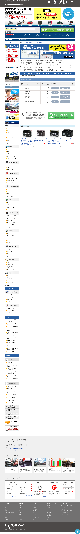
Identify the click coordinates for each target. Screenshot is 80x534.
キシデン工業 (10, 180)
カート (72, 2)
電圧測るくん (10, 308)
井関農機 (9, 278)
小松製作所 (10, 264)
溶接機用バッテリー (52, 503)
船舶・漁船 (10, 220)
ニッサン (20, 507)
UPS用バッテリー (37, 503)
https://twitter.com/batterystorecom (15, 448)
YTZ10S (55, 97)
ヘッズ (48, 509)
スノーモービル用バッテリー (67, 510)
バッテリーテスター (65, 514)
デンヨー (49, 514)
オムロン (9, 167)
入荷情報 (9, 362)
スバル (20, 510)
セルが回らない (11, 388)
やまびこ (49, 507)
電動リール (27, 35)
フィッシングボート (12, 218)
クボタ (9, 176)
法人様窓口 (55, 2)
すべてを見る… (11, 351)
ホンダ (9, 128)
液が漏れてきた (11, 397)
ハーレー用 (10, 297)
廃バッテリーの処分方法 (12, 345)
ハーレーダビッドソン (12, 138)
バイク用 (9, 294)
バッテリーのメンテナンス (12, 329)
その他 (8, 312)
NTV (41, 42)
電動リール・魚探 (12, 215)
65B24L (34, 34)
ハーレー (48, 34)
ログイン (12, 86)
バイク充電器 (19, 34)
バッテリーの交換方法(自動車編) (12, 372)
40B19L (29, 34)
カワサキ (9, 132)
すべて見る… (10, 143)
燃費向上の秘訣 (11, 340)
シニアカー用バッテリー (66, 507)
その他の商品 (64, 503)
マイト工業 (49, 517)
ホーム (49, 2)
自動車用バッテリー (24, 503)
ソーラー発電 (10, 224)
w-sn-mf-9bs (65, 88)
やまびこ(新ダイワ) (12, 178)
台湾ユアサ (37, 35)
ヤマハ (9, 130)
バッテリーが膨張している (12, 395)
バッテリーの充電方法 (12, 379)
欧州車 (9, 151)
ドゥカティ (7, 515)
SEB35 (43, 34)
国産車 (9, 149)
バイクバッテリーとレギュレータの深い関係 (12, 337)
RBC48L (39, 34)
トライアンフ (7, 517)
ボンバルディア (11, 207)
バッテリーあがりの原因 (12, 333)
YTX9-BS (55, 88)
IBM (34, 515)
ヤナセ (9, 238)
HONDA (38, 42)
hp (33, 512)
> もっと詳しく (14, 496)
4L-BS (25, 34)
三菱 (20, 514)
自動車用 (9, 299)
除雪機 (45, 35)
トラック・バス (11, 156)
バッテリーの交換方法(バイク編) (12, 369)
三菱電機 (35, 509)
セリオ (9, 193)
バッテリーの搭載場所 (12, 376)
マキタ (48, 510)
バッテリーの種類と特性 (12, 324)
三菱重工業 (10, 267)
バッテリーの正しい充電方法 (12, 320)
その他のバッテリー (10, 285)
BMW (8, 140)
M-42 (42, 35)
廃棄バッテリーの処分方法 (12, 365)
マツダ (20, 512)
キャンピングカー (61, 35)
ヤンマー (9, 240)
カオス (55, 34)
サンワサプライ (36, 517)
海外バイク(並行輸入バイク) (28, 42)
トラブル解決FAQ (12, 342)
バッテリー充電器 (64, 512)
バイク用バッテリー (10, 503)
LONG (32, 35)
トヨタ (20, 505)
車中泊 (67, 35)
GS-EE (34, 510)
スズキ (9, 135)
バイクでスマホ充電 (63, 34)
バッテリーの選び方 (12, 326)
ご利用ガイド (60, 2)
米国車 (9, 154)
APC (8, 165)
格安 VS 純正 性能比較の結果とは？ (12, 349)
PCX (52, 34)
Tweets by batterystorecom (13, 450)
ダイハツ (20, 517)
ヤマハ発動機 (10, 235)
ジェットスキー (20, 35)
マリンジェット (52, 35)
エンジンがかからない (12, 391)
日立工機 (49, 515)
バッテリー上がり (12, 386)
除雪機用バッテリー (65, 509)
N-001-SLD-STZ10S (65, 97)
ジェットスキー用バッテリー (67, 505)
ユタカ (34, 514)
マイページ (66, 2)
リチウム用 (10, 301)
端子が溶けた (10, 400)
